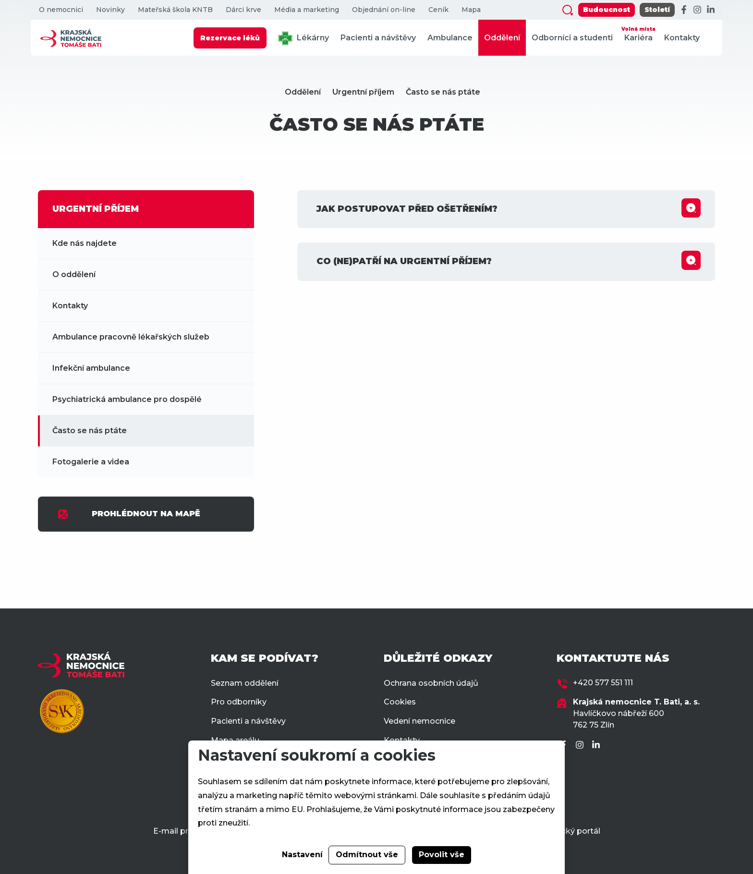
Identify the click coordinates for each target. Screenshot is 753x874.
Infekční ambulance (91, 368)
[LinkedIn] (710, 10)
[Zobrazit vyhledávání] (567, 10)
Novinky (110, 10)
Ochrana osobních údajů (431, 683)
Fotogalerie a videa (90, 461)
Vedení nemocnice (419, 721)
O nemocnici (61, 10)
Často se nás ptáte (443, 92)
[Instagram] (697, 10)
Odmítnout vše (367, 854)
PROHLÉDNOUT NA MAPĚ (128, 514)
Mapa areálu (235, 740)
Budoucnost (606, 9)
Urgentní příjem (363, 92)
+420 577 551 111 (603, 682)
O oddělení (74, 274)
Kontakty (682, 37)
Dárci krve (243, 10)
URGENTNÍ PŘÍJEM (95, 209)
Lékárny (303, 38)
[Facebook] (684, 10)
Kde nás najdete (84, 243)
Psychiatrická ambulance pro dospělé (127, 399)
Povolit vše (441, 854)
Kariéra (638, 33)
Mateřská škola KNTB (175, 10)
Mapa (471, 10)
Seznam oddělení (245, 683)
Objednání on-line (383, 10)
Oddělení (502, 37)
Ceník (438, 10)
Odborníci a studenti (572, 37)
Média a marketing (306, 10)
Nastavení (302, 854)
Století (657, 9)
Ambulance (450, 37)
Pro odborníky (239, 701)
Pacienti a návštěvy (378, 37)
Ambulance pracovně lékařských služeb (130, 336)
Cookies (400, 701)
